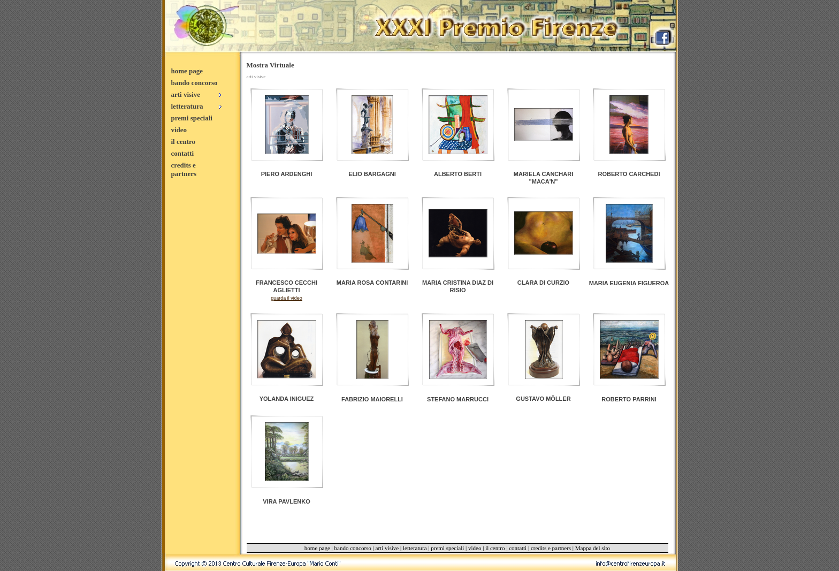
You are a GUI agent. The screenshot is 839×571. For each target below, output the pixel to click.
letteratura (415, 548)
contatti (182, 153)
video (179, 130)
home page (187, 71)
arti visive (387, 548)
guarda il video (286, 298)
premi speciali (191, 118)
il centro (183, 142)
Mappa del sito (592, 548)
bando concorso (194, 83)
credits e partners (184, 169)
